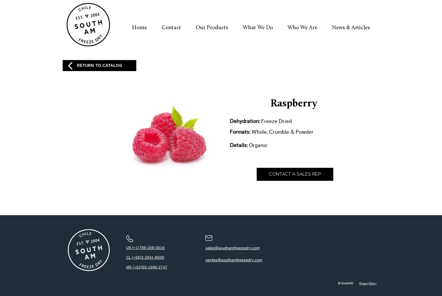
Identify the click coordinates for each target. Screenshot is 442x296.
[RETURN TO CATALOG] (99, 65)
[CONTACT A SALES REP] (295, 174)
